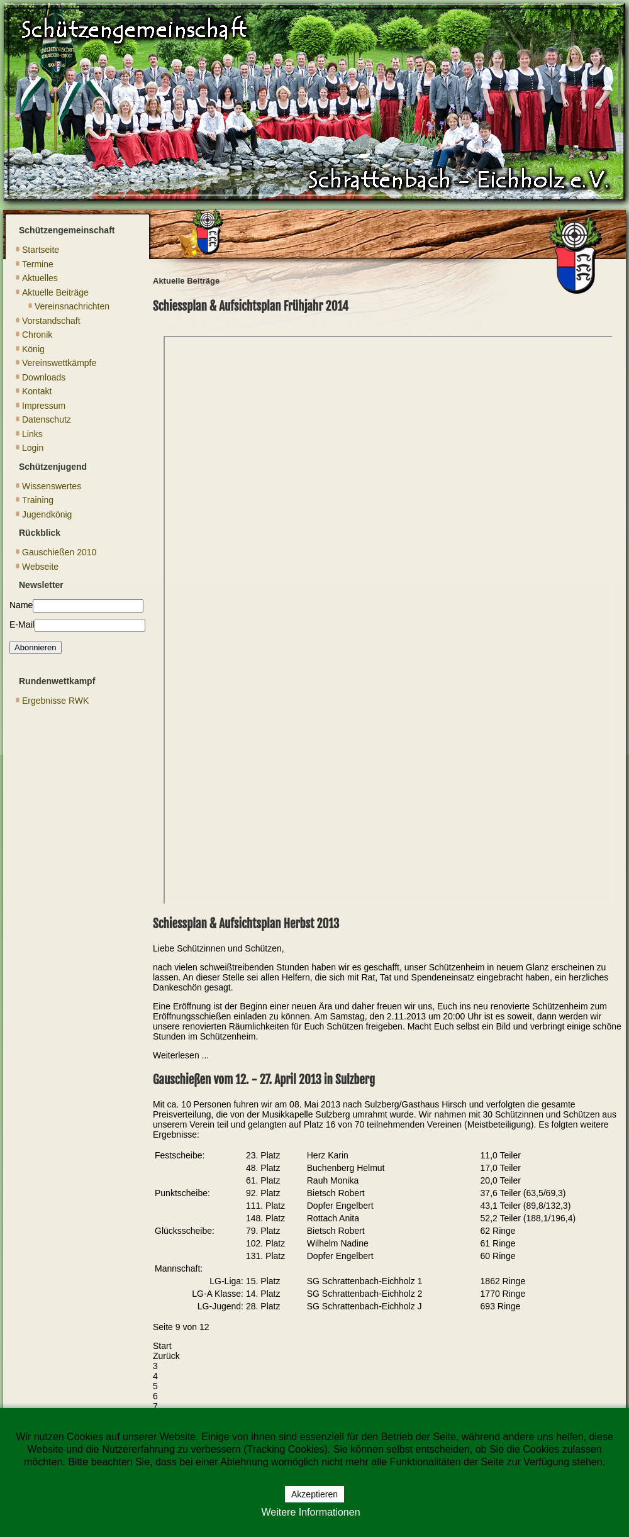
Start (162, 1346)
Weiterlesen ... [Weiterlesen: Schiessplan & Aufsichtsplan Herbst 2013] (181, 1055)
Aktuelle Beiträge (55, 292)
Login (32, 448)
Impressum (43, 406)
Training (37, 500)
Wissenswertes (51, 486)
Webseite (40, 567)
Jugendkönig (47, 514)
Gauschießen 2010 (59, 552)
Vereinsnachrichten (72, 306)
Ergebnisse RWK (55, 701)
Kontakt (37, 391)
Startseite (40, 250)
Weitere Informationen (310, 1512)
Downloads (43, 377)
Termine (37, 264)
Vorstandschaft (51, 321)
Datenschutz (46, 419)
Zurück (166, 1356)
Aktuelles (40, 278)
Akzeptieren (314, 1494)
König (33, 349)
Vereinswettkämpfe (59, 363)
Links (32, 434)
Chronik (37, 335)
